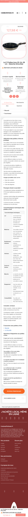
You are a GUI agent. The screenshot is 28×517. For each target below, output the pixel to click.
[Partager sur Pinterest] (17, 96)
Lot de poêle (8, 330)
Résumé (6, 110)
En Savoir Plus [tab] (8, 102)
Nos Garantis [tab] (20, 102)
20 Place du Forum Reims (14, 1)
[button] (17, 13)
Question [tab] (19, 106)
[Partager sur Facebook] (10, 96)
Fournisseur (7, 113)
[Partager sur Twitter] (14, 96)
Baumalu (7, 328)
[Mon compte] (19, 13)
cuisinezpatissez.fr (7, 13)
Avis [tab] (7, 106)
